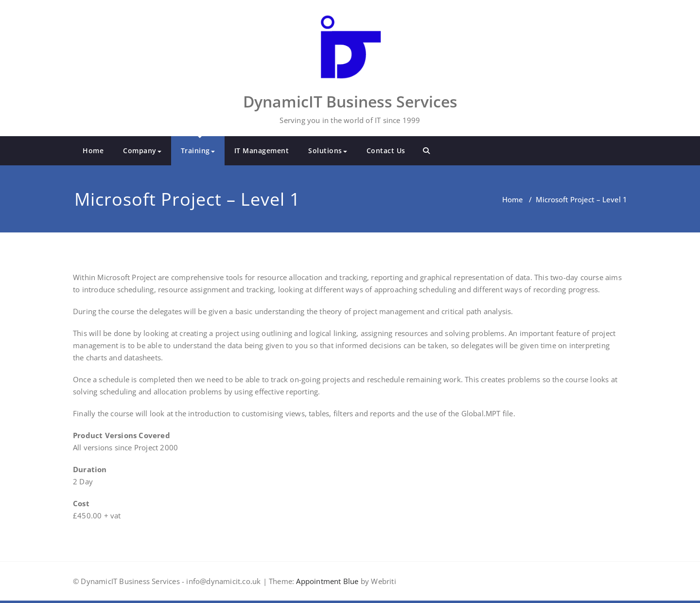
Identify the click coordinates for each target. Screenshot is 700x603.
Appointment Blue (326, 581)
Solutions (327, 150)
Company (142, 150)
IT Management (261, 150)
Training (198, 150)
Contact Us (386, 150)
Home (93, 150)
